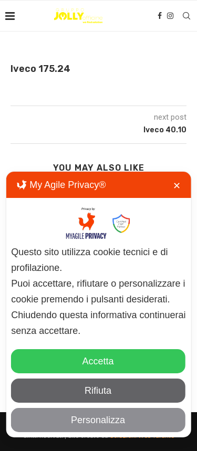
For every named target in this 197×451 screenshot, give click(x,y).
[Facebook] (160, 16)
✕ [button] (177, 186)
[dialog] (98, 304)
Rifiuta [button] (98, 390)
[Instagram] (170, 16)
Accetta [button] (97, 361)
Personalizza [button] (98, 420)
